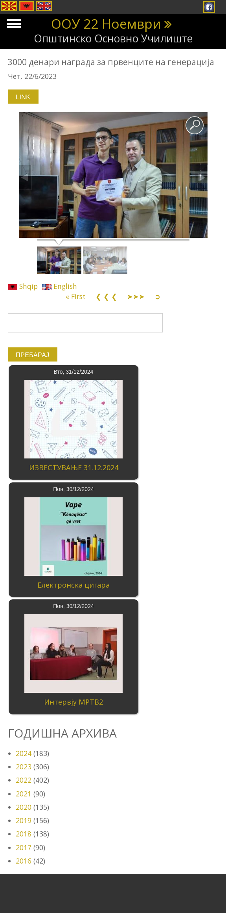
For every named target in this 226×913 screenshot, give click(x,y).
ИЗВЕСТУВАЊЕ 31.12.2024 (73, 467)
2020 (23, 807)
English (59, 286)
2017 (23, 847)
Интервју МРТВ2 (73, 702)
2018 (23, 833)
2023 (23, 766)
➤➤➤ (136, 296)
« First (76, 296)
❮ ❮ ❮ (106, 296)
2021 (23, 793)
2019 (23, 820)
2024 (23, 753)
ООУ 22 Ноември (106, 24)
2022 (23, 780)
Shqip (23, 286)
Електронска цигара (73, 585)
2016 (23, 861)
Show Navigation (13, 26)
